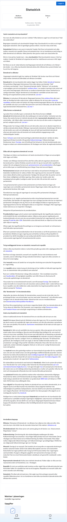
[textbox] (33, 257)
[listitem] (17, 518)
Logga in (61, 3)
